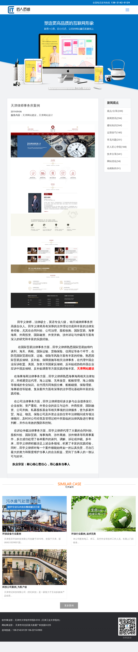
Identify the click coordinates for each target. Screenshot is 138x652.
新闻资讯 (114, 118)
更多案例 (69, 605)
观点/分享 (115, 111)
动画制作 (114, 168)
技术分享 (114, 154)
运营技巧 (114, 132)
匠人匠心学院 (117, 147)
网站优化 (114, 161)
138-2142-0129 (120, 2)
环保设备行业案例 (11, 533)
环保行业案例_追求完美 (83, 533)
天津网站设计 (46, 115)
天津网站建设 (29, 115)
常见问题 (114, 139)
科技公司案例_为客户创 (14, 587)
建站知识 (114, 125)
